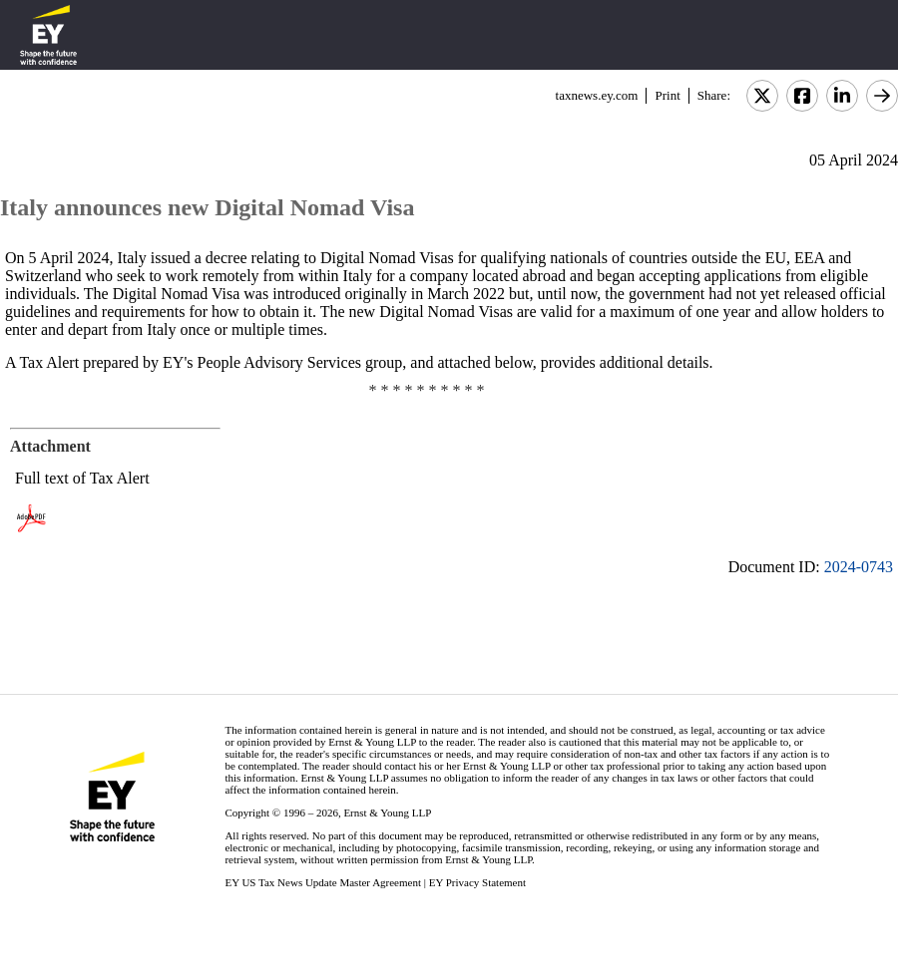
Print (667, 95)
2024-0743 (858, 566)
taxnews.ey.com (597, 95)
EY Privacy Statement (477, 882)
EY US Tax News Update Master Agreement (322, 882)
